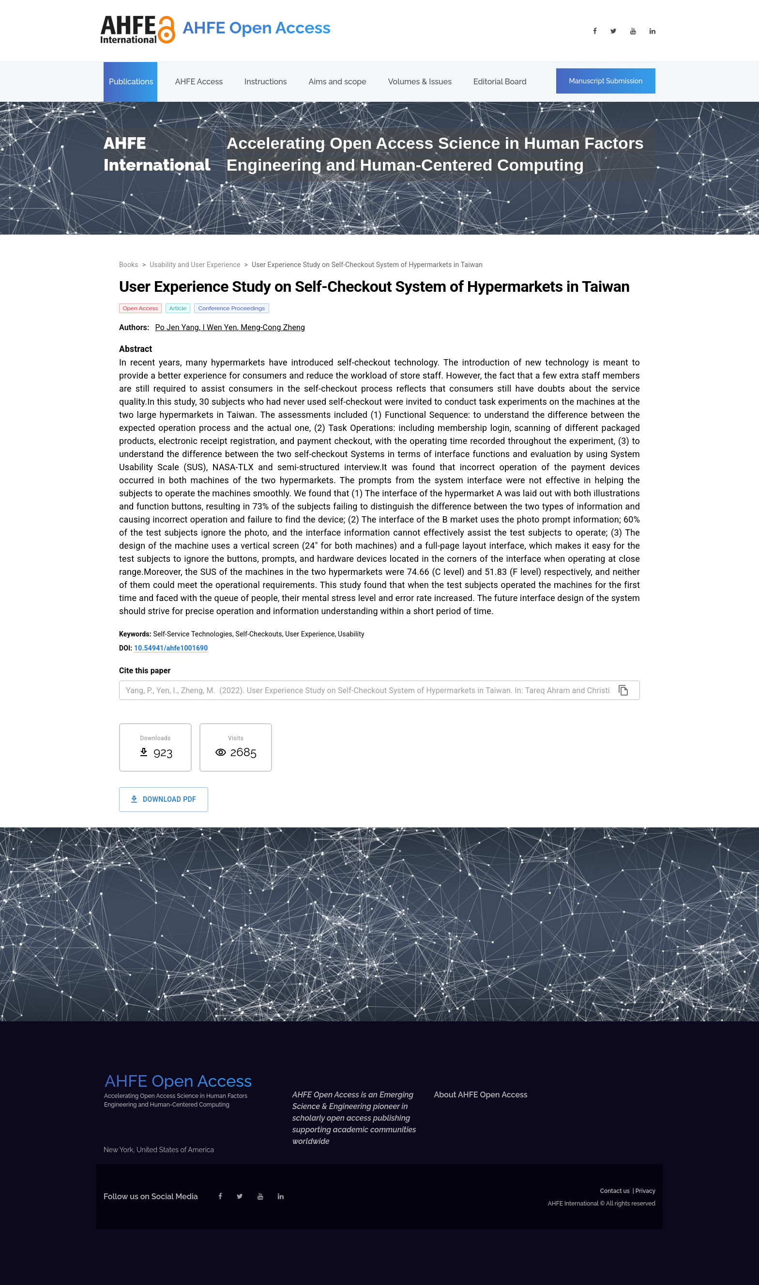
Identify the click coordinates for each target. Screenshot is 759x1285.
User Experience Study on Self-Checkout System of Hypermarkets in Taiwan (367, 265)
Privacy (645, 1191)
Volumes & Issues (420, 81)
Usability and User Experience (195, 265)
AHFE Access (199, 81)
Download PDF (164, 799)
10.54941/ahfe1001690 (171, 648)
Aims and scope (337, 81)
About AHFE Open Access (481, 1094)
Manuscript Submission (606, 81)
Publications (131, 81)
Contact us (615, 1191)
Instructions (265, 81)
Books (128, 265)
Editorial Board (500, 81)
